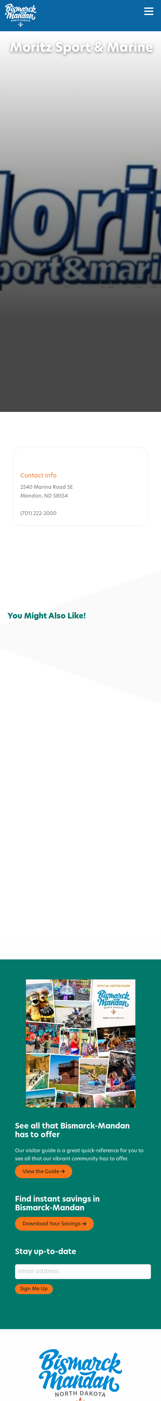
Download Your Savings (54, 1197)
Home (21, 35)
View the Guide (44, 1145)
